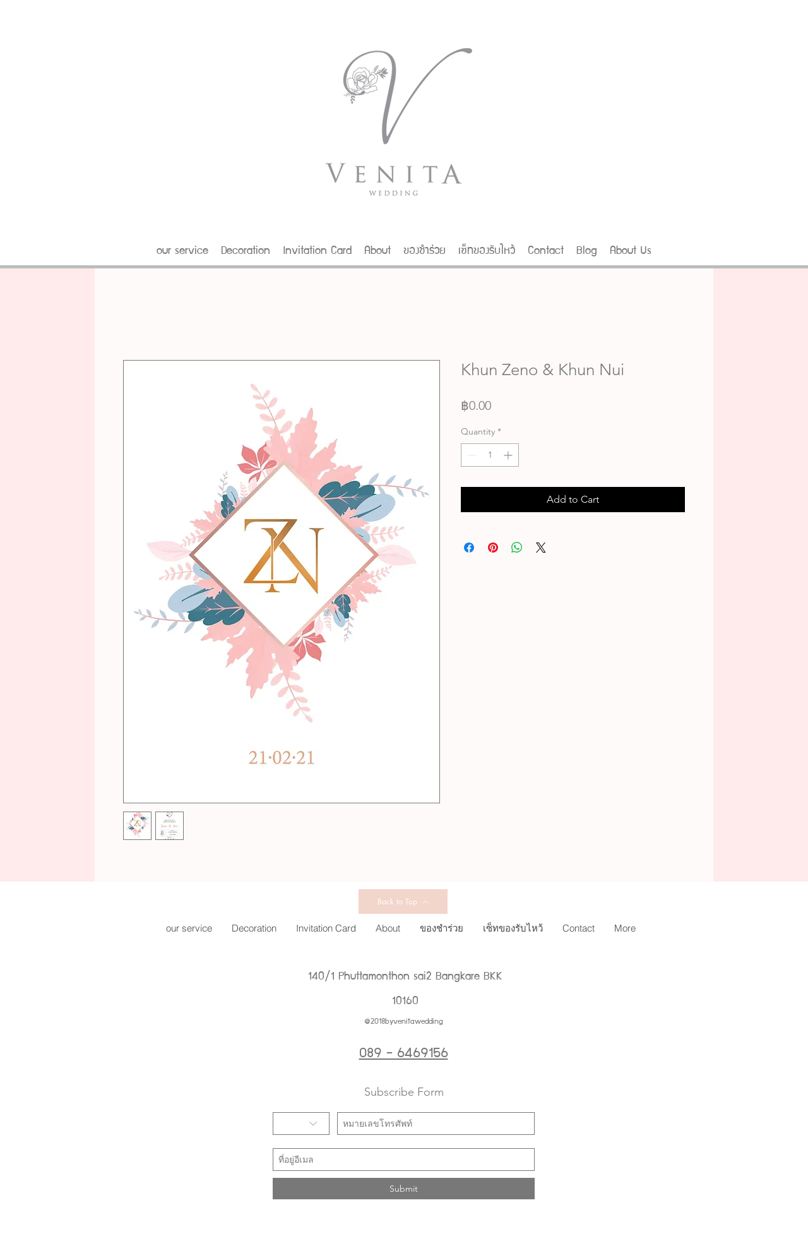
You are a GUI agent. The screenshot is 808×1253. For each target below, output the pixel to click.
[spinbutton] (489, 455)
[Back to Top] (403, 901)
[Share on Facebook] (469, 547)
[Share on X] (541, 547)
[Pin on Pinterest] (493, 547)
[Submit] (404, 1188)
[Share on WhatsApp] (517, 547)
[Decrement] (470, 455)
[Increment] (509, 455)
